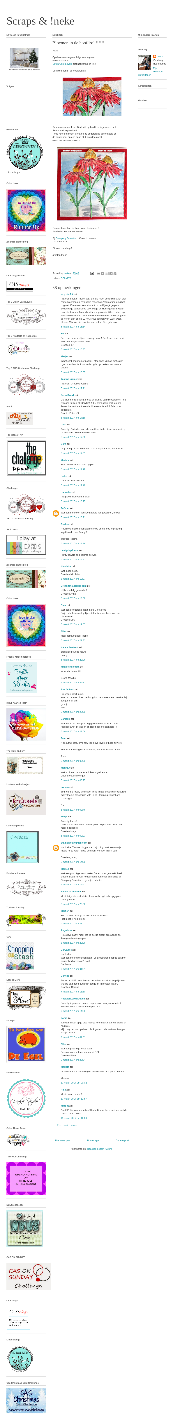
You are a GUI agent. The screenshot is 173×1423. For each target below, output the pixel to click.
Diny (64, 605)
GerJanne (67, 949)
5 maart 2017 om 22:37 (73, 682)
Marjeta (65, 1066)
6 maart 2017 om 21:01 (73, 923)
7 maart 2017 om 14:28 (73, 1011)
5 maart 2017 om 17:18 (73, 417)
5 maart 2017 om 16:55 (73, 372)
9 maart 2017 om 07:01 (73, 1037)
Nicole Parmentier (71, 891)
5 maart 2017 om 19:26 (73, 543)
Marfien (65, 911)
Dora (64, 424)
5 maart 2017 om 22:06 (73, 659)
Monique (66, 767)
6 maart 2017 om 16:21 (73, 884)
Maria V (65, 460)
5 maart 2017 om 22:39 (73, 711)
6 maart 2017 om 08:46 (73, 809)
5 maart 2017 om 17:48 (73, 485)
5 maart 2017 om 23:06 (73, 731)
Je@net (65, 508)
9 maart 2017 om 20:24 (73, 1059)
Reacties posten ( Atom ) (100, 1148)
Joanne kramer (69, 379)
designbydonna (70, 550)
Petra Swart (68, 395)
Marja (64, 816)
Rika (63, 1089)
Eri (63, 333)
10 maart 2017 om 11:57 (74, 1098)
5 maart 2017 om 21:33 (73, 640)
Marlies (65, 869)
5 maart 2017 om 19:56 (73, 598)
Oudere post (122, 1140)
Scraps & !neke (40, 21)
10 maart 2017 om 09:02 (74, 1082)
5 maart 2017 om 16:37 (73, 349)
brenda (65, 787)
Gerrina (65, 975)
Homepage (93, 1140)
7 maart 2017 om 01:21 (73, 969)
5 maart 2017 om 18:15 (73, 501)
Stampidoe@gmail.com (74, 842)
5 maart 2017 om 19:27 (73, 559)
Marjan (65, 356)
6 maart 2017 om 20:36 (73, 904)
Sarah (64, 1018)
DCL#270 (66, 278)
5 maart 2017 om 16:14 (73, 326)
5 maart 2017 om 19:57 (73, 624)
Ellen (64, 631)
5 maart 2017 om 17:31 (73, 453)
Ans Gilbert (67, 689)
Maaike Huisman (70, 666)
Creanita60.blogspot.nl (74, 585)
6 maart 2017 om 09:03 (73, 835)
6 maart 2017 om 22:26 (73, 942)
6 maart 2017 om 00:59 (73, 761)
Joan (64, 738)
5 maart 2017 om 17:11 (73, 388)
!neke (64, 476)
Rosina (65, 524)
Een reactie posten (67, 1125)
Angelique (67, 930)
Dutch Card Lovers (62, 63)
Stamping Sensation (66, 238)
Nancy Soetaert (70, 647)
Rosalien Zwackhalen (73, 998)
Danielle (65, 718)
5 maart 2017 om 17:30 (73, 437)
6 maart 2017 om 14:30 (73, 862)
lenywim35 (67, 294)
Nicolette (66, 566)
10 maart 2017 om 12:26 (74, 1118)
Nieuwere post (62, 1140)
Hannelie (66, 492)
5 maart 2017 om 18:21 (73, 517)
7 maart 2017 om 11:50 (73, 991)
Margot (65, 1105)
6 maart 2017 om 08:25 (73, 780)
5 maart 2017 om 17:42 (73, 469)
